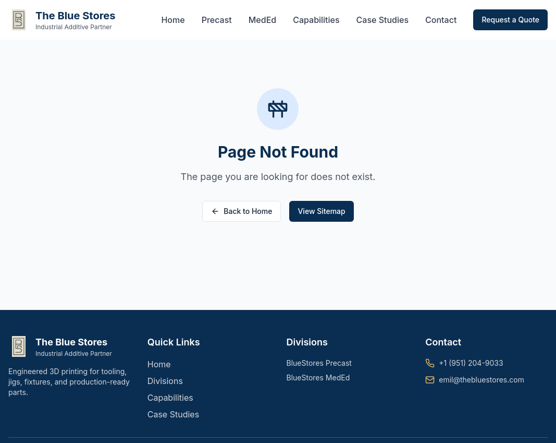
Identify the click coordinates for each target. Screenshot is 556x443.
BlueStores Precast (319, 362)
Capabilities (316, 20)
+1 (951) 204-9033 (471, 362)
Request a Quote (510, 19)
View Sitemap (321, 211)
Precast (217, 20)
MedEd (262, 20)
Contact (440, 20)
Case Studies (382, 20)
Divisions (165, 381)
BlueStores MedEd (318, 377)
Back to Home (241, 211)
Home (172, 20)
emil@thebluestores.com (481, 379)
